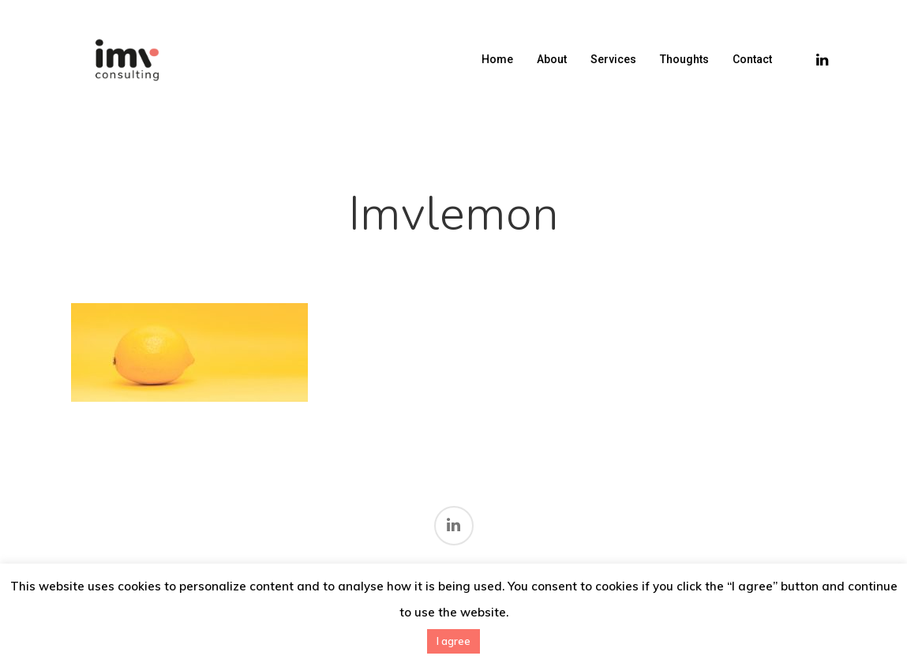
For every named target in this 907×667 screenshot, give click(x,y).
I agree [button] (453, 641)
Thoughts (684, 59)
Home (497, 59)
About (552, 59)
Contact (752, 59)
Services (613, 59)
